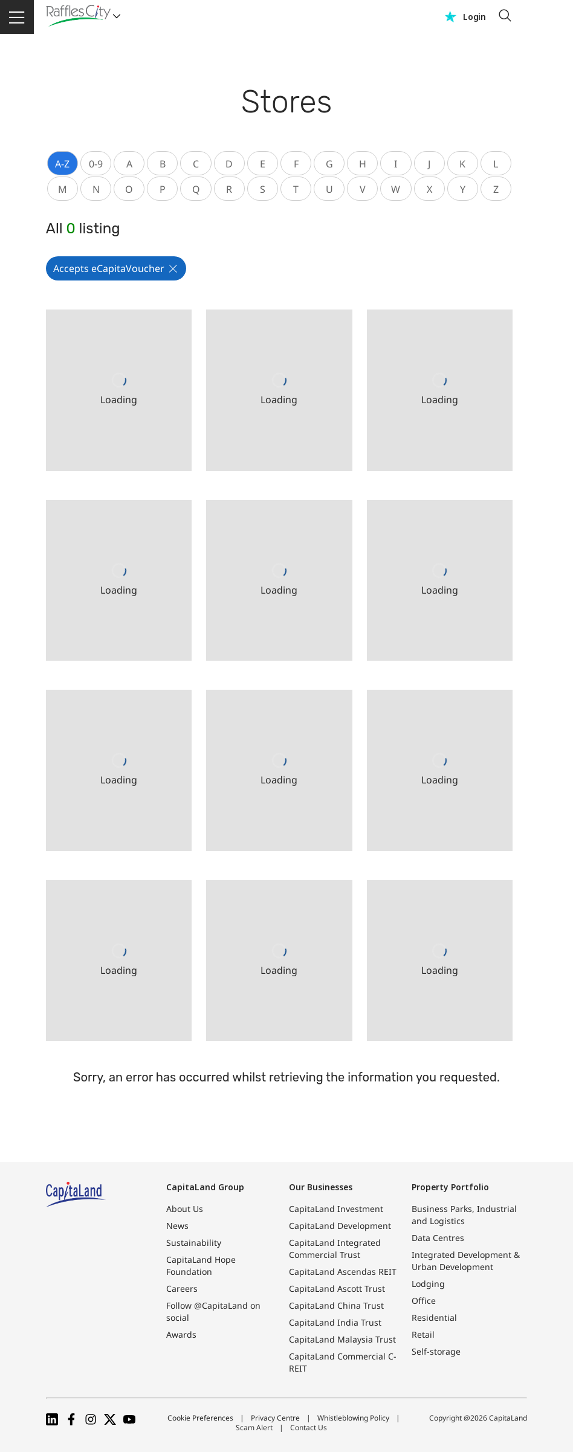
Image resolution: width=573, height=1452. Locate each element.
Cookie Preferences (200, 1418)
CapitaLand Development (340, 1225)
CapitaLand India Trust (335, 1322)
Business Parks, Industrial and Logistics (464, 1215)
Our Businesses (320, 1187)
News (177, 1225)
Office (424, 1300)
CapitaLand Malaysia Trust (342, 1339)
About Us (184, 1208)
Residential (434, 1317)
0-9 (96, 163)
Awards (181, 1334)
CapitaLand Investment (336, 1208)
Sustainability (193, 1242)
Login (474, 16)
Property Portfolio (450, 1187)
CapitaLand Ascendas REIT (343, 1271)
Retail (423, 1334)
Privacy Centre (275, 1418)
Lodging (428, 1283)
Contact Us (308, 1427)
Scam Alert (254, 1427)
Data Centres (438, 1237)
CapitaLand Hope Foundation (201, 1265)
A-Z (62, 163)
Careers (182, 1288)
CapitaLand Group (205, 1187)
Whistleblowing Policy (353, 1418)
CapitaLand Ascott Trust (337, 1288)
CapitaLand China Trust (336, 1305)
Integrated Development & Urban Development (466, 1260)
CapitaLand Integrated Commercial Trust (335, 1248)
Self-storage (436, 1351)
